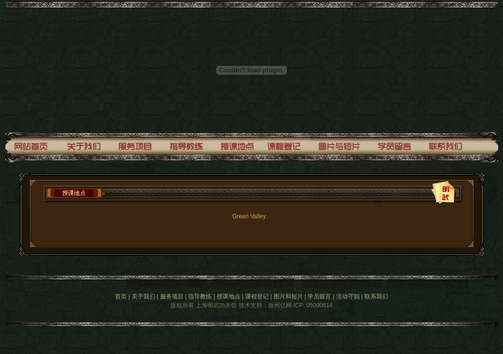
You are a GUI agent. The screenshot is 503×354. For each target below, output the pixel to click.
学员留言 (319, 296)
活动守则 (348, 296)
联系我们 (376, 296)
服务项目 (172, 296)
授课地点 (228, 296)
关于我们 (143, 296)
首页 (121, 296)
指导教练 (200, 296)
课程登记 (257, 296)
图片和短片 (288, 296)
